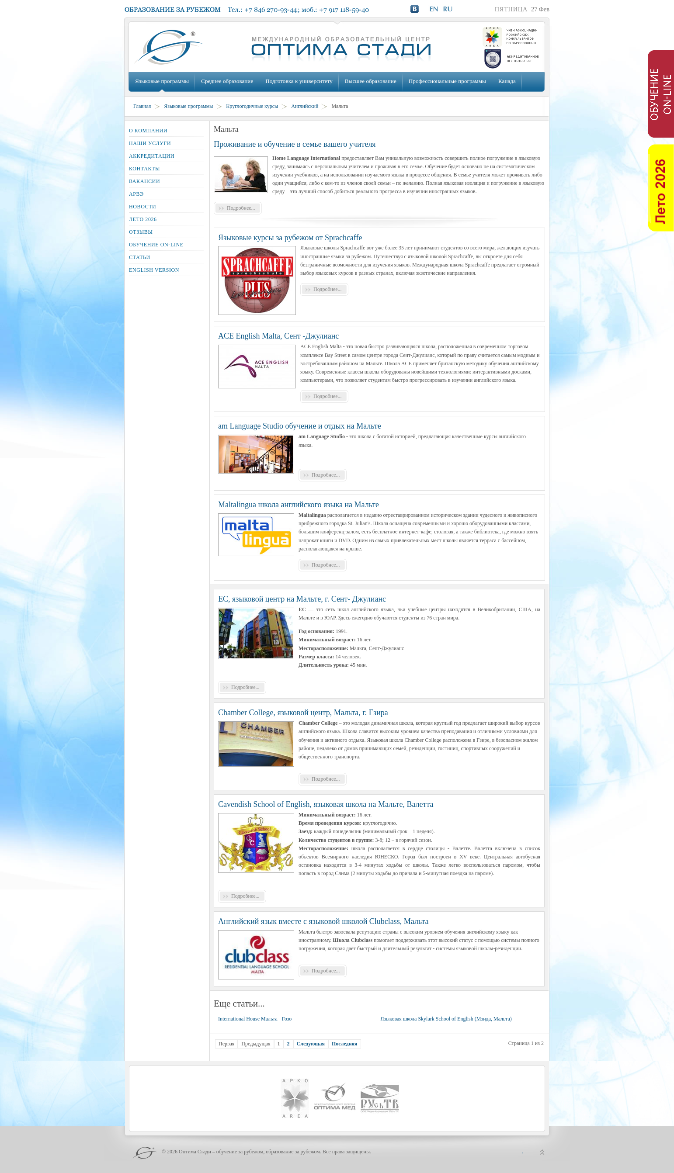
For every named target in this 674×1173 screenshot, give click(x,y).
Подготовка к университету (298, 81)
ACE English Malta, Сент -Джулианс (278, 336)
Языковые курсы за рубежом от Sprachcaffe (290, 237)
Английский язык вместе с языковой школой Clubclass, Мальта (323, 921)
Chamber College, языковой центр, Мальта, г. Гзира (303, 712)
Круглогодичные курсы (252, 106)
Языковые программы (162, 81)
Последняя (345, 1044)
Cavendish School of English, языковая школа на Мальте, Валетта (325, 804)
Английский (304, 106)
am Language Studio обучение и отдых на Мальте (299, 426)
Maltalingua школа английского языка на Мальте (298, 504)
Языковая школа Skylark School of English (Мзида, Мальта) (445, 1019)
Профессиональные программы (447, 81)
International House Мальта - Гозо (255, 1019)
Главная (142, 106)
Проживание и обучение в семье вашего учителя (295, 144)
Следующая (311, 1044)
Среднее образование (227, 81)
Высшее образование (370, 81)
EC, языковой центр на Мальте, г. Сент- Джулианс (302, 599)
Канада (507, 81)
